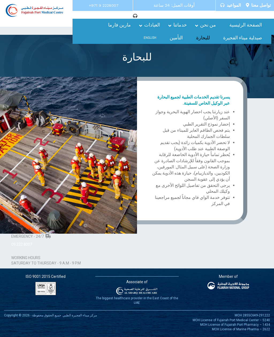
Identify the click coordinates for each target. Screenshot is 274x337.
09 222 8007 (21, 244)
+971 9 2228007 (104, 5)
